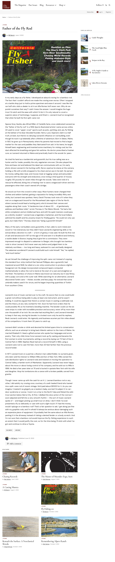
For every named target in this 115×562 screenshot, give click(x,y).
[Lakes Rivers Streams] (84, 83)
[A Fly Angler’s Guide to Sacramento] (84, 71)
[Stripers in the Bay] (84, 60)
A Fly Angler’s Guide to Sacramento (100, 71)
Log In (101, 12)
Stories (5, 24)
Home (4, 17)
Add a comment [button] (15, 444)
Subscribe (90, 12)
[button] (106, 5)
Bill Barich (9, 430)
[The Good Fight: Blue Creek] (84, 49)
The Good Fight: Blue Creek (99, 49)
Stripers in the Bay (98, 60)
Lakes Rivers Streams (99, 83)
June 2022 (17, 430)
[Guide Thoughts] (84, 37)
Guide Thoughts (97, 37)
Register (108, 12)
